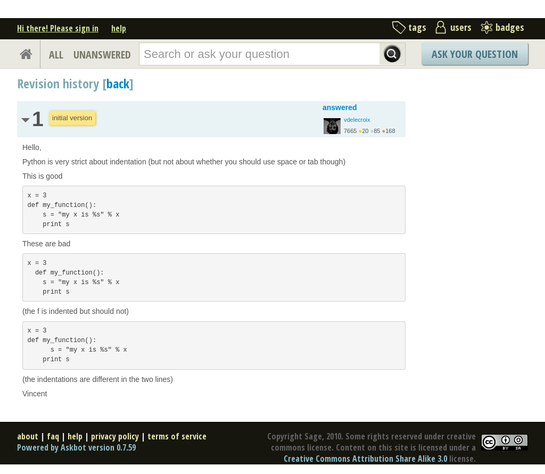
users (461, 27)
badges (510, 27)
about (27, 436)
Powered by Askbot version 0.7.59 (76, 447)
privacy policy (115, 436)
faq (53, 436)
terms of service (177, 436)
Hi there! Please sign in (57, 28)
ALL (56, 54)
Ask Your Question (475, 54)
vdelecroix (357, 120)
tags (417, 27)
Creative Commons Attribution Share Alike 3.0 (365, 458)
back (117, 83)
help (118, 28)
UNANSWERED (102, 54)
